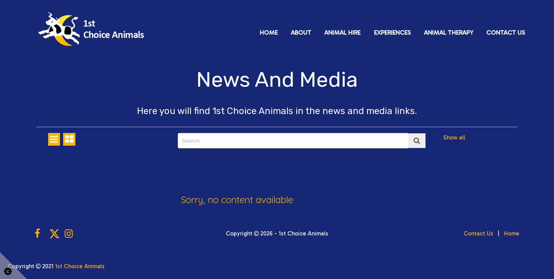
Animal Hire (342, 32)
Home (269, 32)
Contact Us (505, 32)
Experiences (392, 32)
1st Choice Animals (80, 266)
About (301, 32)
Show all (454, 137)
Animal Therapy (448, 32)
